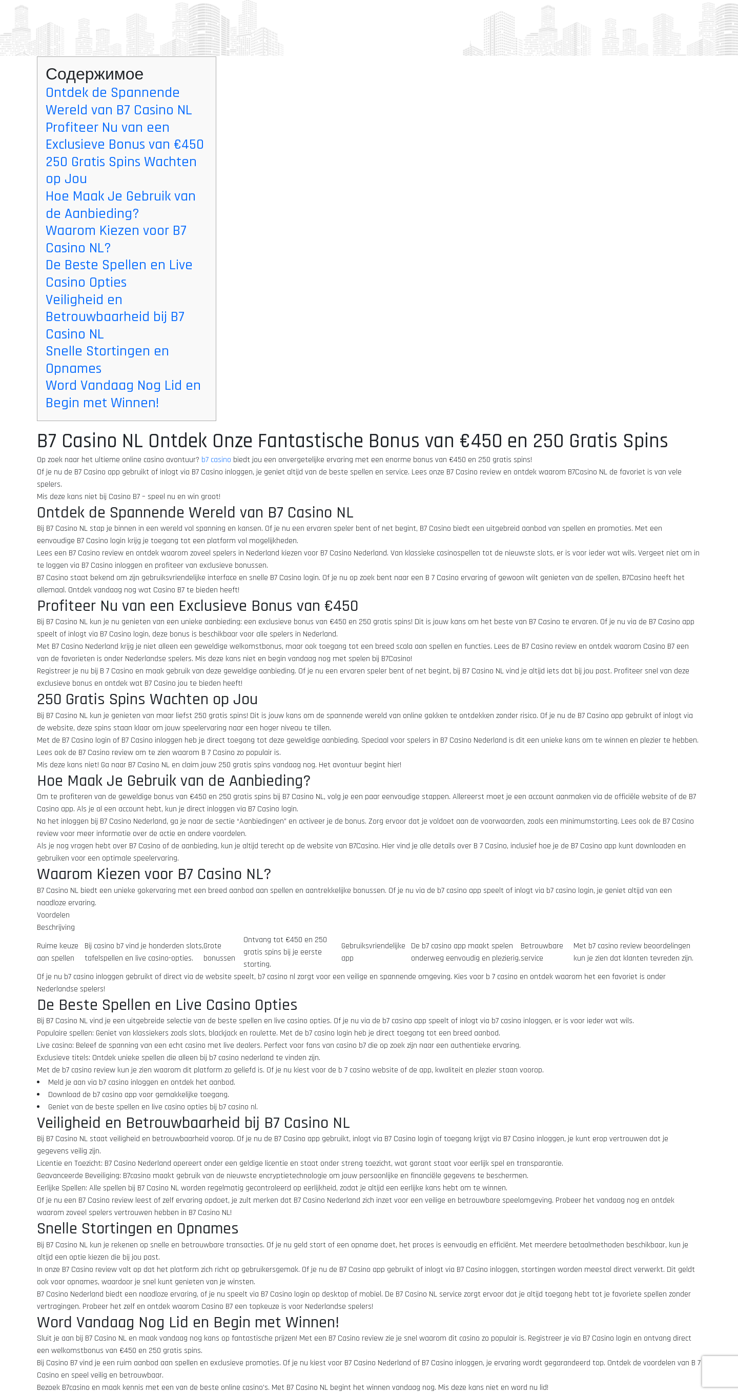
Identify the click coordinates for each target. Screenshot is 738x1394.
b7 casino (216, 459)
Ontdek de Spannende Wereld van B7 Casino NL (119, 102)
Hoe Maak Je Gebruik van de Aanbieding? (121, 205)
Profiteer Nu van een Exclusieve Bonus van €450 (125, 136)
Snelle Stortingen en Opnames (107, 360)
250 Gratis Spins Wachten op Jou (121, 171)
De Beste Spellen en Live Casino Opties (119, 274)
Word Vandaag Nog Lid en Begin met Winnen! (123, 394)
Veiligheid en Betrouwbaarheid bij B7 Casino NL (115, 317)
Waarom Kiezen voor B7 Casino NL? (116, 239)
